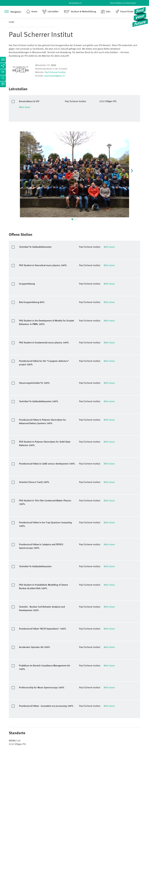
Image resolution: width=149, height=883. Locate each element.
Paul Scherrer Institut (55, 72)
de (2, 72)
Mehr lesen (24, 107)
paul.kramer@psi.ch (54, 76)
